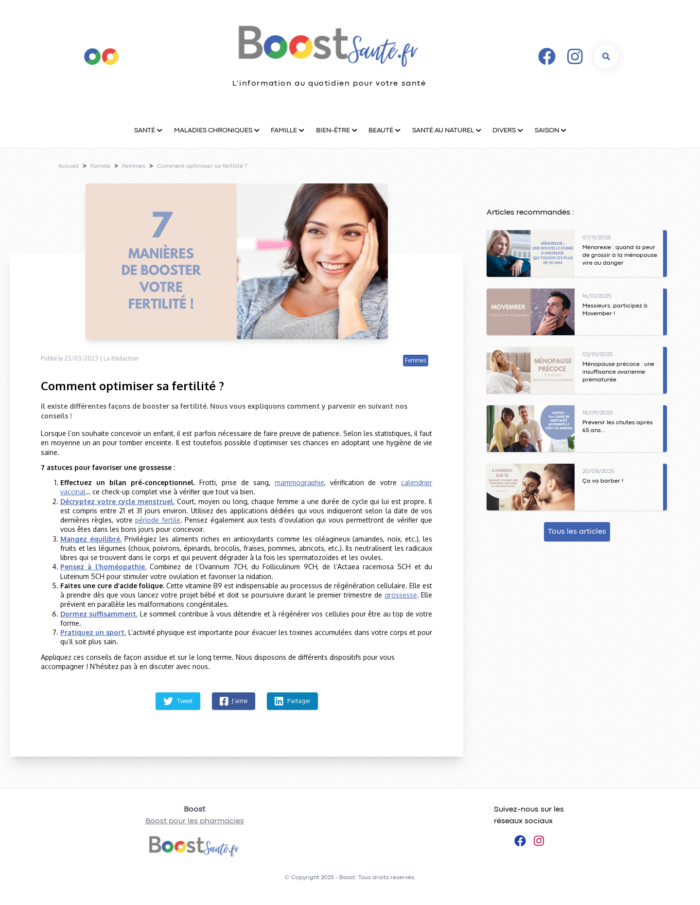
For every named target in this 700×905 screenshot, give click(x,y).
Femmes (133, 166)
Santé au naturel (443, 130)
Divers (504, 130)
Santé (144, 130)
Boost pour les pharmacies (194, 821)
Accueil (68, 166)
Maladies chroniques (213, 130)
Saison (547, 130)
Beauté (380, 130)
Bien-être (333, 130)
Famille (284, 130)
